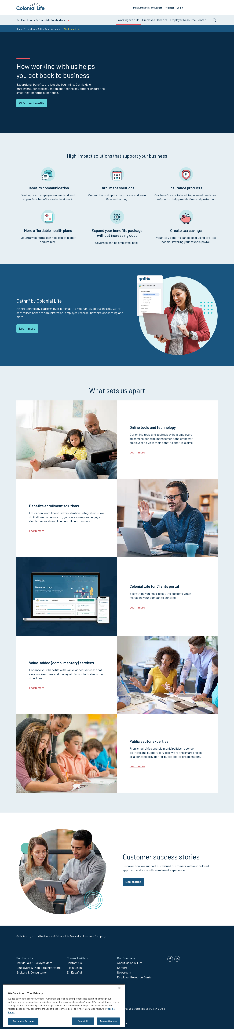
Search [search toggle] (212, 19)
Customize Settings (23, 1021)
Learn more (27, 327)
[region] (64, 1005)
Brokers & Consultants (31, 971)
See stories (133, 880)
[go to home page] (30, 9)
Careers (122, 966)
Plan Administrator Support (152, 6)
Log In (185, 6)
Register (174, 6)
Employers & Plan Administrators (43, 27)
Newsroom (124, 971)
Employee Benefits (154, 18)
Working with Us (128, 18)
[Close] (119, 988)
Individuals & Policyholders (34, 961)
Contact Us (74, 961)
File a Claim (74, 966)
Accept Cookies (108, 1021)
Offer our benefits (32, 101)
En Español (74, 971)
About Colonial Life (129, 961)
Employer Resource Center (188, 18)
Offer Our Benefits (205, 6)
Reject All (83, 1021)
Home (19, 27)
